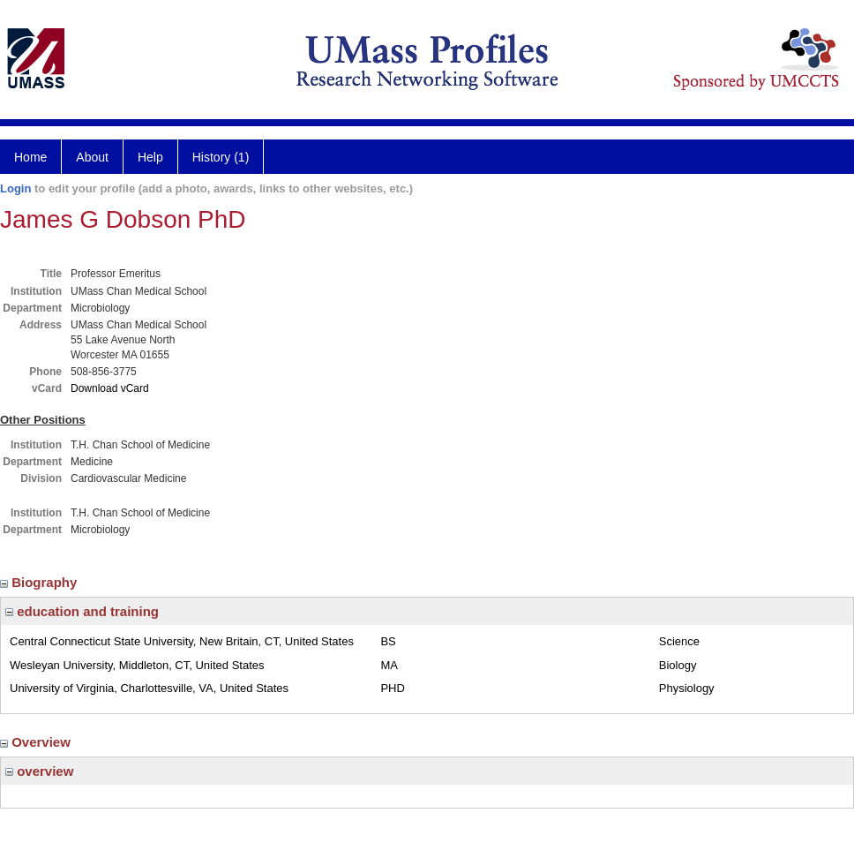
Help (150, 157)
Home (30, 157)
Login (15, 188)
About (92, 157)
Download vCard (110, 388)
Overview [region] (37, 741)
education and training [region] (82, 611)
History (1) (221, 157)
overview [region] (39, 771)
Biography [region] (40, 582)
